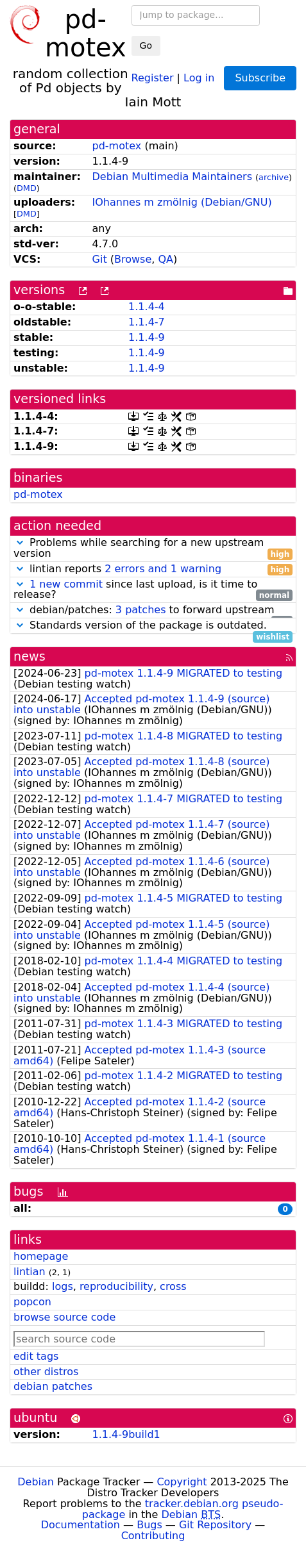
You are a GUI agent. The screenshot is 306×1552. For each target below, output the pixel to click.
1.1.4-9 (146, 337)
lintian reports (153, 569)
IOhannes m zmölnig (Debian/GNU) (182, 202)
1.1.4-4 (146, 307)
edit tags (35, 1356)
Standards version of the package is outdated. (153, 625)
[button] (20, 542)
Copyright (182, 1482)
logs (62, 1286)
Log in (198, 77)
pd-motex (117, 146)
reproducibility (116, 1286)
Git (99, 259)
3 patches (140, 610)
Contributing (153, 1536)
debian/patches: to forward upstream (153, 610)
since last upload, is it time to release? (153, 590)
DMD (27, 188)
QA (165, 259)
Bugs (149, 1525)
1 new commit (66, 584)
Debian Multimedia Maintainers (172, 176)
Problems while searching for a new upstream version (153, 548)
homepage (40, 1256)
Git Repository (215, 1525)
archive (274, 177)
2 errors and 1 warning (163, 569)
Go (146, 45)
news (29, 656)
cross (173, 1286)
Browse (132, 259)
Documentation (80, 1525)
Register (153, 77)
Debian (35, 1482)
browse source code (64, 1317)
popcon (32, 1302)
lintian (29, 1272)
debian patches (52, 1386)
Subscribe (260, 78)
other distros (45, 1372)
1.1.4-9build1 (126, 1434)
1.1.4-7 (146, 322)
